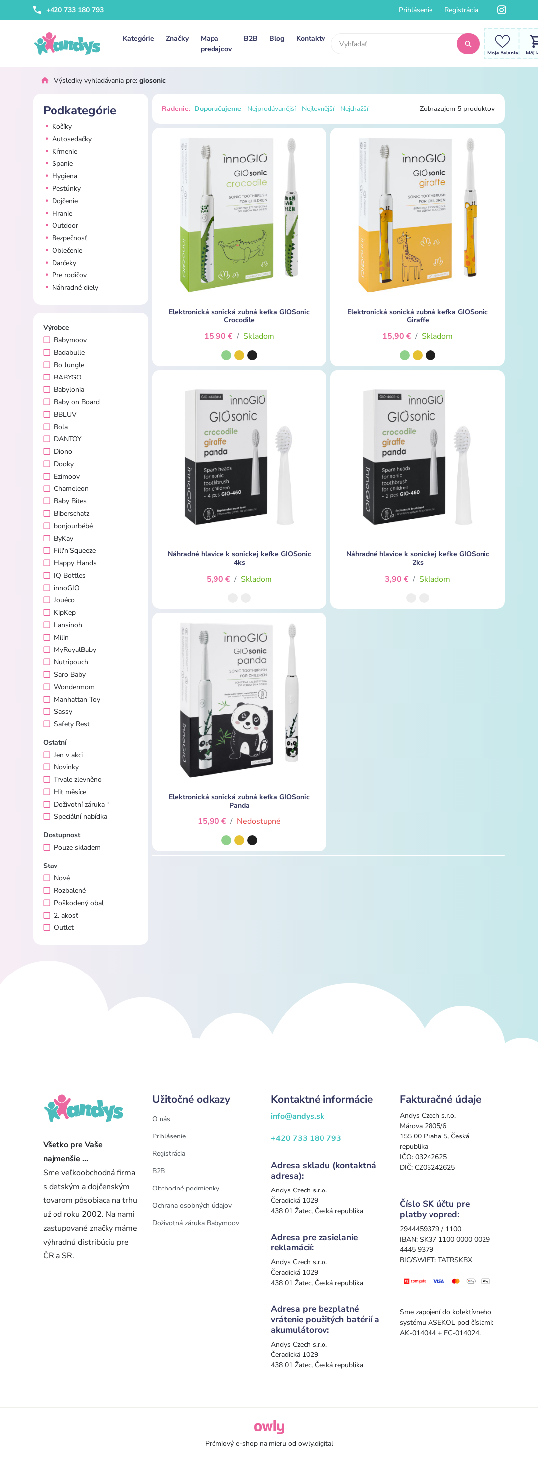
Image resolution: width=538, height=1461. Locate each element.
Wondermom (69, 687)
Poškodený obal (73, 903)
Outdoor (60, 225)
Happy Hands (70, 563)
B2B (251, 38)
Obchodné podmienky (185, 1188)
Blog (276, 38)
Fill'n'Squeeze (69, 550)
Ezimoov (61, 476)
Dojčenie (60, 201)
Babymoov (65, 340)
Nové (56, 878)
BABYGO (62, 377)
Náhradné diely (70, 287)
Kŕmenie (60, 151)
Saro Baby (64, 674)
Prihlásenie (415, 10)
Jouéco (59, 600)
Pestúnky (62, 188)
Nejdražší (354, 108)
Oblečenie (62, 250)
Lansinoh (62, 625)
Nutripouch (65, 662)
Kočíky (57, 126)
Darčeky (59, 263)
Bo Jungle (63, 365)
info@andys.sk (297, 1116)
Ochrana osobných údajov (192, 1205)
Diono (57, 451)
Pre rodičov (65, 275)
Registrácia (461, 10)
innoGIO (61, 588)
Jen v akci (63, 755)
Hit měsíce (64, 792)
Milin (56, 637)
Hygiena (60, 176)
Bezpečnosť (65, 238)
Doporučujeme (217, 108)
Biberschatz (66, 513)
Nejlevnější (318, 108)
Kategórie (138, 38)
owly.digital (315, 1443)
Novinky (61, 767)
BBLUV (60, 414)
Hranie (57, 213)
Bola (55, 427)
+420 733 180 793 (68, 10)
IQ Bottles (64, 575)
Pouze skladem (72, 847)
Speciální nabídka (75, 817)
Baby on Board (71, 402)
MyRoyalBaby (69, 650)
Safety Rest (66, 724)
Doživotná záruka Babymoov (195, 1223)
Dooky (58, 464)
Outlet (58, 927)
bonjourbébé (68, 526)
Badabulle (64, 352)
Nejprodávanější (271, 108)
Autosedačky (67, 139)
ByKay (58, 538)
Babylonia (63, 389)
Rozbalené (64, 890)
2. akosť (60, 915)
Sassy (57, 711)
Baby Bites (65, 501)
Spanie (58, 163)
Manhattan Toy (71, 699)
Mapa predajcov (216, 44)
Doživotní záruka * (76, 804)
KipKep (59, 612)
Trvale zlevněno (72, 779)
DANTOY (62, 439)
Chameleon (66, 489)
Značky (177, 38)
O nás (161, 1119)
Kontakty (310, 38)
